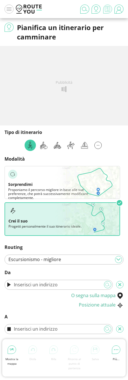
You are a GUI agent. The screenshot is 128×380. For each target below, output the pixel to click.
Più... (116, 353)
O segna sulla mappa (97, 295)
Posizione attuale (101, 305)
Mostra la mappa (11, 355)
